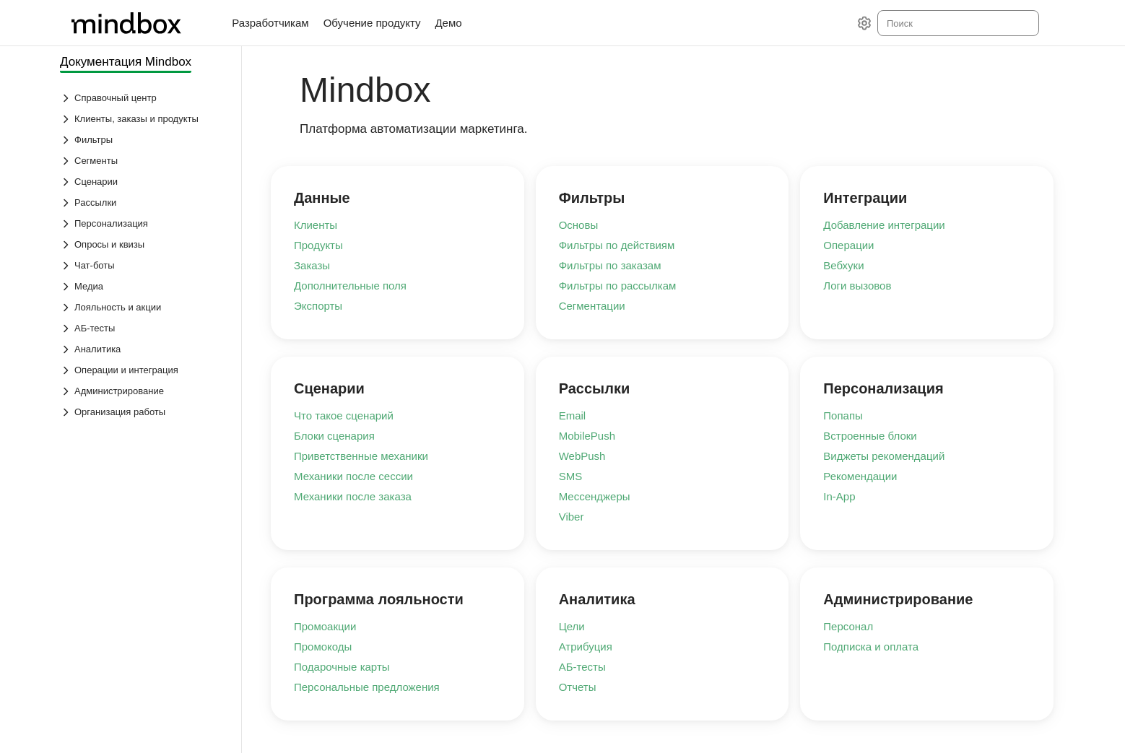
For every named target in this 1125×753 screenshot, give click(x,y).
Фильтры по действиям (617, 245)
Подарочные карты (342, 667)
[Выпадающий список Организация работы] (143, 411)
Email (572, 415)
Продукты (318, 245)
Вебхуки (843, 265)
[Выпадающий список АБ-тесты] (143, 328)
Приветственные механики (361, 456)
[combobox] (957, 23)
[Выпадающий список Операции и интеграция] (143, 370)
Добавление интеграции (883, 225)
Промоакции (325, 626)
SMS (571, 476)
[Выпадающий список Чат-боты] (143, 265)
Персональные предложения (367, 687)
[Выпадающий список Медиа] (143, 286)
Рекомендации (860, 476)
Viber (571, 516)
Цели (572, 626)
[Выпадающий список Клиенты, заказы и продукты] (143, 118)
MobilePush (587, 436)
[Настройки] (864, 23)
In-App (839, 496)
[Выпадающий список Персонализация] (143, 223)
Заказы (312, 265)
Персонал (848, 626)
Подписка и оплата (870, 646)
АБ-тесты (582, 667)
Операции (848, 245)
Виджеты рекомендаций (883, 456)
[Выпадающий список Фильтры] (143, 139)
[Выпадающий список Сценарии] (143, 181)
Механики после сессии (353, 476)
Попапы (843, 415)
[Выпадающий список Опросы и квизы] (143, 244)
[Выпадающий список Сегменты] (143, 160)
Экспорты (318, 306)
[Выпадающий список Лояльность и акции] (143, 307)
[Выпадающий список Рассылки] (143, 202)
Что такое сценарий (344, 415)
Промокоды (323, 646)
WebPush (582, 456)
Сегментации (592, 306)
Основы (579, 225)
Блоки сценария (334, 436)
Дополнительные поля (350, 285)
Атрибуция (585, 646)
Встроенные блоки (869, 436)
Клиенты (315, 225)
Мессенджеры (594, 496)
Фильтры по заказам (610, 265)
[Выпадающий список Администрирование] (143, 390)
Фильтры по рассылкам (618, 285)
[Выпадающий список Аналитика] (143, 349)
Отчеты (577, 687)
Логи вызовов (857, 285)
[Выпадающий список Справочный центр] (143, 97)
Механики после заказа (353, 496)
